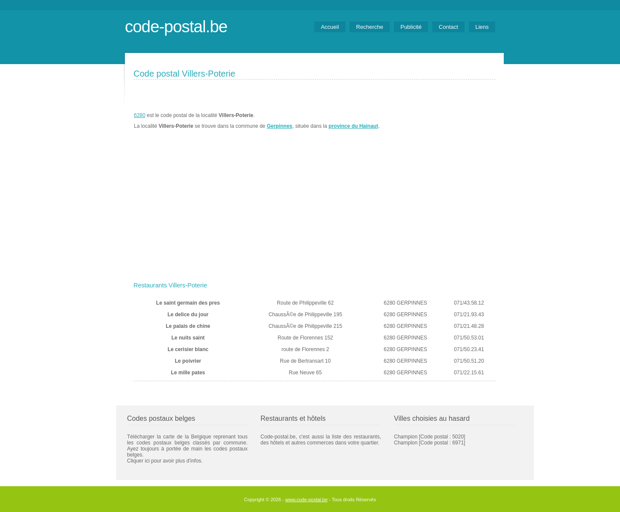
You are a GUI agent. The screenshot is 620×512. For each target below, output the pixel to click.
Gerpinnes (279, 126)
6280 (140, 115)
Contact (448, 27)
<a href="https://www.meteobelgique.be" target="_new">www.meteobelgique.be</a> (446, 121)
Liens (482, 27)
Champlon (406, 443)
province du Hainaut (353, 126)
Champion (406, 437)
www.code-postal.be (306, 499)
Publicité (411, 27)
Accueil (330, 27)
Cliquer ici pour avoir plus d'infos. (165, 461)
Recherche (369, 27)
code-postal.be (176, 26)
